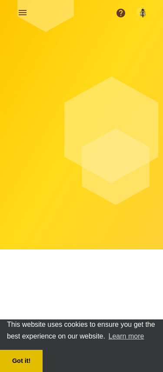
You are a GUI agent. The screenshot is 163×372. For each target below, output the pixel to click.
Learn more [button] (126, 336)
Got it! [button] (21, 360)
